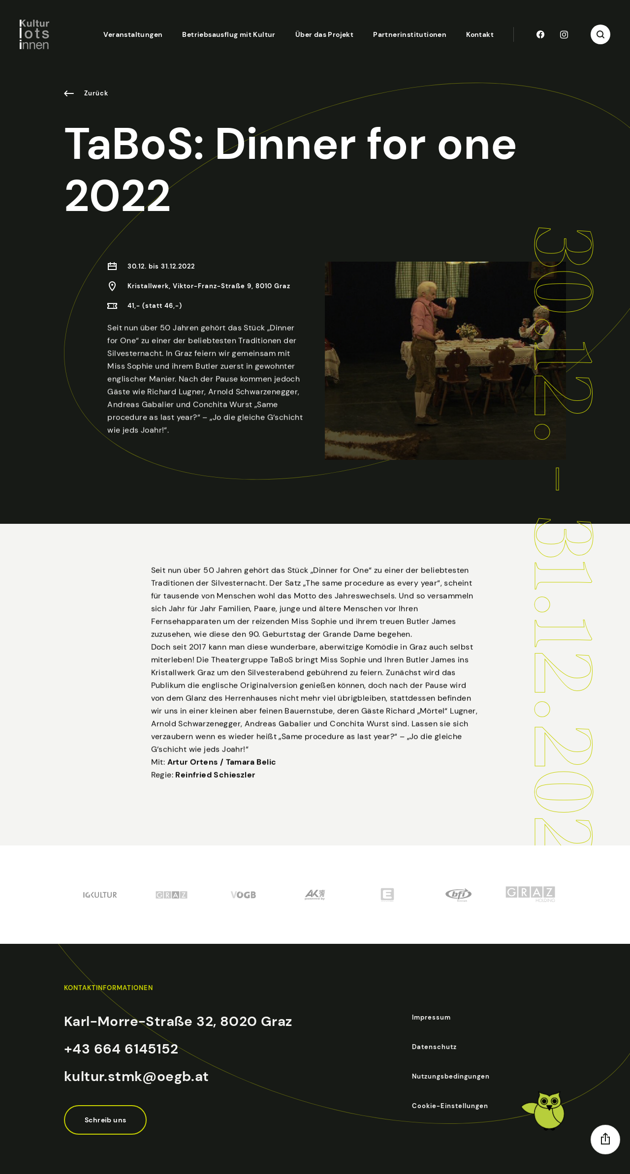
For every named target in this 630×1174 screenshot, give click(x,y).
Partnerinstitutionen (409, 34)
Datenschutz (434, 1047)
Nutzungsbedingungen (451, 1076)
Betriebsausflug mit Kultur (228, 34)
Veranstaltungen (132, 34)
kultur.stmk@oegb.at (136, 1076)
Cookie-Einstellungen (450, 1106)
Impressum (431, 1017)
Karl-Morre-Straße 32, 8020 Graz (178, 1021)
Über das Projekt (324, 34)
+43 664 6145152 (121, 1049)
